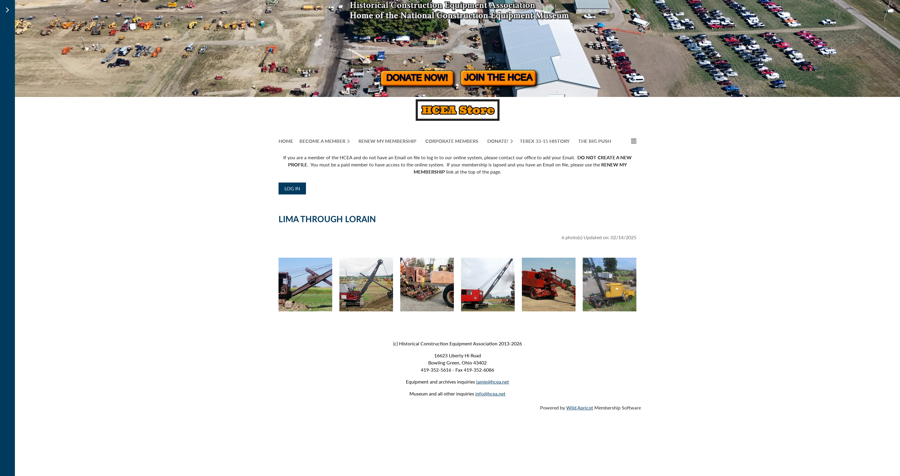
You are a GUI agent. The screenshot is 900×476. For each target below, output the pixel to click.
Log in (292, 188)
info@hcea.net (490, 393)
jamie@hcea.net (492, 381)
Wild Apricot (579, 407)
